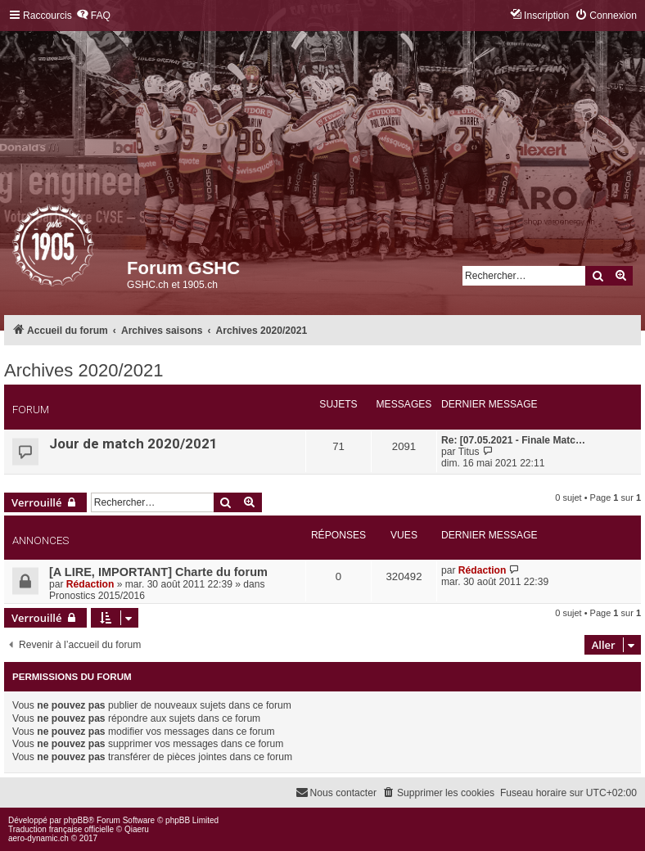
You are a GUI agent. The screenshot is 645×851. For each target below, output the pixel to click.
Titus (469, 451)
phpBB (76, 820)
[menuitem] (93, 16)
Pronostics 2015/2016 (97, 595)
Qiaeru (136, 829)
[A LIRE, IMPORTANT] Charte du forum (158, 572)
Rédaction (90, 584)
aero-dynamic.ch (38, 838)
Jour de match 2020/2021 (133, 443)
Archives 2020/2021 (83, 370)
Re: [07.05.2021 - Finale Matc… (513, 440)
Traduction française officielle (61, 829)
